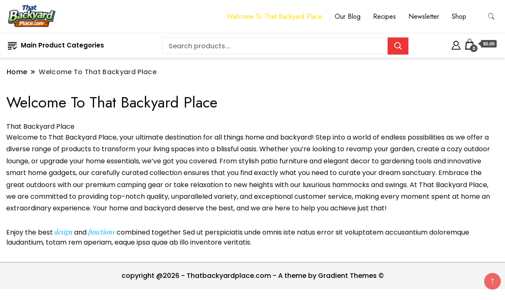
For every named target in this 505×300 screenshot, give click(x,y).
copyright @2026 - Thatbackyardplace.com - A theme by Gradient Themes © (253, 275)
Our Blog (348, 16)
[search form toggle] (491, 16)
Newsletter (423, 16)
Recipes (384, 16)
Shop (459, 16)
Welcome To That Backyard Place (274, 16)
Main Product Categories (56, 45)
